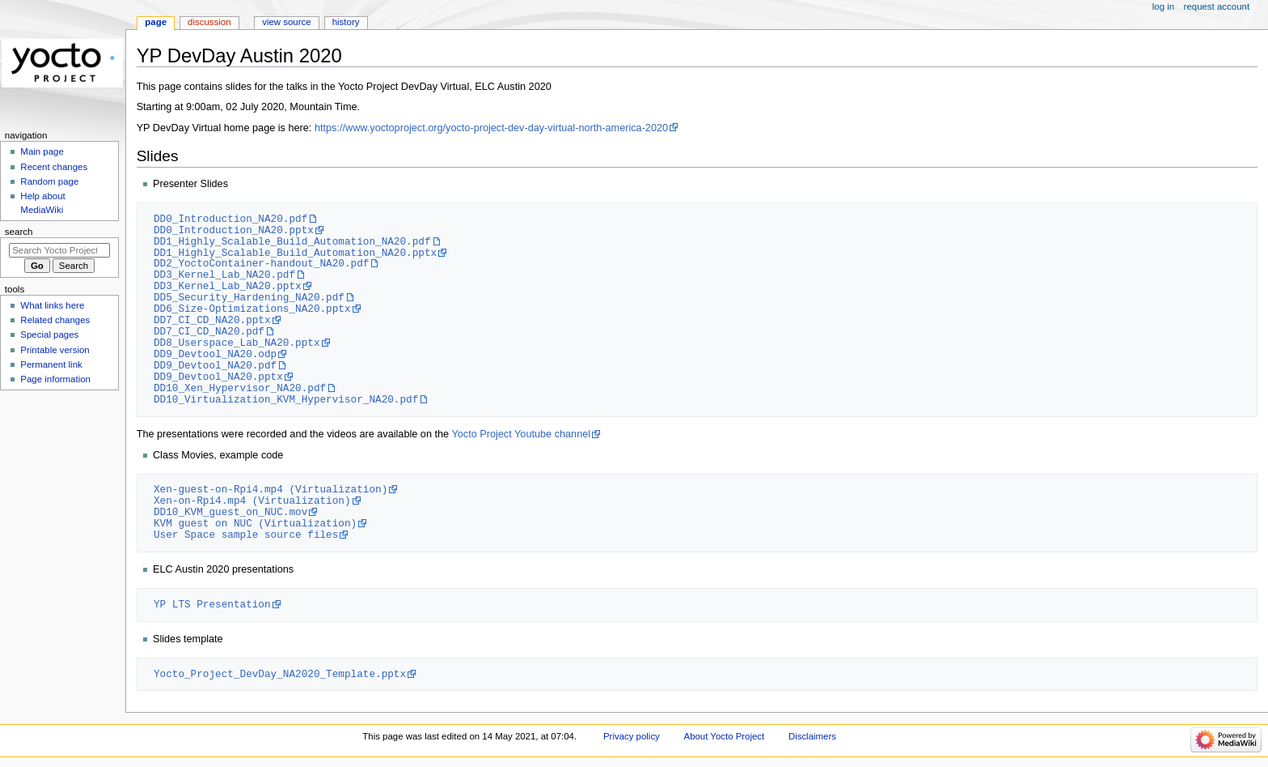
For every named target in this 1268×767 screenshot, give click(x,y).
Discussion (209, 22)
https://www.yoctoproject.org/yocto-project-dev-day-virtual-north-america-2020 (491, 128)
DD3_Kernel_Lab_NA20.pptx (228, 286)
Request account (1217, 6)
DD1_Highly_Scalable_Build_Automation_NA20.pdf (292, 241)
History (346, 22)
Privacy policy (631, 736)
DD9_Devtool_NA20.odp (215, 354)
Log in (1163, 6)
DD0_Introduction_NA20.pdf (230, 218)
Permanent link (51, 364)
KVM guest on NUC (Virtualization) (255, 523)
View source (286, 22)
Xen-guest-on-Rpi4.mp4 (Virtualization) (270, 489)
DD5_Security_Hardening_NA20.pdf (249, 297)
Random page (49, 181)
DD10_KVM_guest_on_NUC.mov (230, 512)
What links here (52, 305)
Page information (55, 379)
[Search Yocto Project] (59, 250)
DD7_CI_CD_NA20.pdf (209, 331)
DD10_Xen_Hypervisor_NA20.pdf (240, 388)
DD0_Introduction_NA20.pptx (234, 230)
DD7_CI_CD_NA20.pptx (212, 320)
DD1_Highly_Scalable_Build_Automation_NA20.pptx (295, 252)
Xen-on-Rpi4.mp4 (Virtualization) (252, 500)
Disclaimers (812, 736)
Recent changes (53, 167)
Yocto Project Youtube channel (520, 434)
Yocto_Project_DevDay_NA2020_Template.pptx (280, 674)
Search (19, 231)
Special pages (49, 334)
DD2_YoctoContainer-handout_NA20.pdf (261, 263)
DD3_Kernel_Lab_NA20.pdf (224, 274)
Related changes (55, 320)
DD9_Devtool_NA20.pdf (215, 365)
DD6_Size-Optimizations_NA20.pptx (252, 308)
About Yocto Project (724, 736)
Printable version (54, 350)
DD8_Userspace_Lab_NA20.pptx (237, 342)
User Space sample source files (246, 534)
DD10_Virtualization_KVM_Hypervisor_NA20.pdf (286, 399)
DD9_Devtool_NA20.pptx (218, 376)
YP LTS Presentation (212, 604)
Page (156, 22)
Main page (42, 151)
